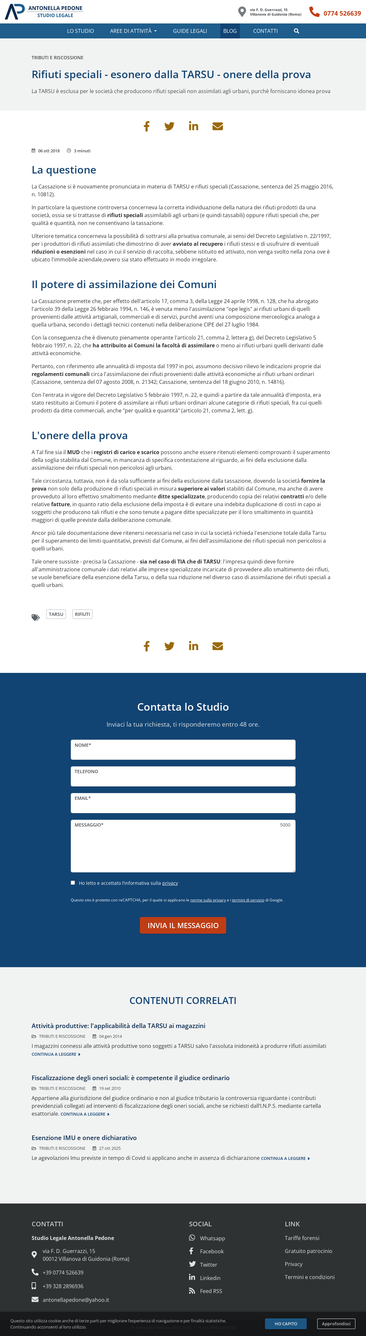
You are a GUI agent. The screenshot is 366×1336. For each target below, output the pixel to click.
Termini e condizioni (310, 1277)
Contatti (265, 31)
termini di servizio (248, 900)
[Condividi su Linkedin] (193, 128)
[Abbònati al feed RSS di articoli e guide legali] (205, 1291)
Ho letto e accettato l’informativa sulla (128, 883)
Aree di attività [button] (131, 31)
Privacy (293, 1264)
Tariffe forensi (302, 1238)
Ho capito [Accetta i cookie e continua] (286, 1324)
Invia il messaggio (183, 925)
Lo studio (80, 31)
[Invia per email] (217, 128)
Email (81, 798)
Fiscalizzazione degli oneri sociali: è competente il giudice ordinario (131, 1077)
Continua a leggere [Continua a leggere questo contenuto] (54, 1054)
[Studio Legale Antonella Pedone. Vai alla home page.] (44, 12)
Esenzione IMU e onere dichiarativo (84, 1137)
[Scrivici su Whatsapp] (207, 1238)
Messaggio (88, 825)
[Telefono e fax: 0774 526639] (80, 1272)
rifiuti (82, 614)
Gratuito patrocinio (308, 1251)
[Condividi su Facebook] (146, 128)
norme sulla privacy (208, 900)
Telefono (86, 771)
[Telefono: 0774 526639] (335, 11)
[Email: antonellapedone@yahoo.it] (80, 1299)
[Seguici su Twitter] (203, 1264)
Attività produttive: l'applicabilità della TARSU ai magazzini (118, 1025)
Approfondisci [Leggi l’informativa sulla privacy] (336, 1324)
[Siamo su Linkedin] (205, 1278)
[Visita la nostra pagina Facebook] (206, 1251)
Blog (230, 31)
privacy (170, 883)
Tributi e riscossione (57, 57)
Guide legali (190, 31)
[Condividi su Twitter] (169, 128)
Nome (82, 745)
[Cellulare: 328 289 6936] (80, 1286)
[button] (296, 30)
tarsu (56, 614)
